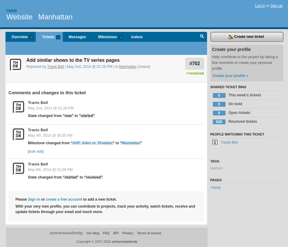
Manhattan (55, 17)
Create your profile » (230, 76)
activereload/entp (66, 233)
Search (202, 37)
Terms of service (149, 233)
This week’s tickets (237, 95)
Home (216, 187)
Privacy (127, 233)
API (116, 233)
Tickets (48, 37)
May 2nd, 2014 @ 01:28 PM (51, 108)
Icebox (137, 37)
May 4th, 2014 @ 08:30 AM (50, 135)
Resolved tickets (235, 121)
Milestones (107, 37)
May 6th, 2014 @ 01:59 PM (50, 170)
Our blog (92, 233)
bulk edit (35, 151)
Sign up (276, 6)
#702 (194, 63)
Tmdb (11, 11)
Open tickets (231, 113)
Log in (260, 6)
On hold (227, 104)
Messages (77, 37)
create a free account (64, 199)
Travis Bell (55, 67)
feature (216, 168)
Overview (19, 37)
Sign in (34, 199)
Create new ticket (246, 37)
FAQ (106, 233)
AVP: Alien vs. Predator (92, 143)
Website (19, 17)
